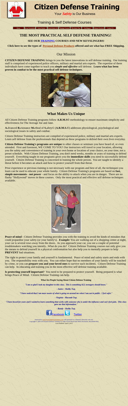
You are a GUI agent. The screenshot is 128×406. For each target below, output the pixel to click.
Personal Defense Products (58, 45)
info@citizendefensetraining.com (53, 319)
